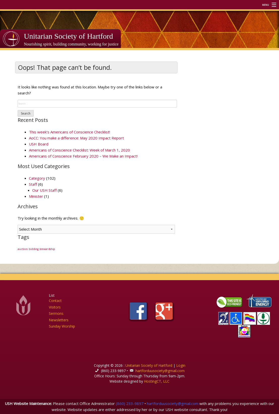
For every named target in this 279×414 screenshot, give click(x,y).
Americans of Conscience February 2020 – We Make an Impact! (83, 156)
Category (37, 178)
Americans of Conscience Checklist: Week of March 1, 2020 (79, 149)
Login (180, 365)
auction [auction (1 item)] (23, 249)
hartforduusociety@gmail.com (160, 370)
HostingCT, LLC (156, 381)
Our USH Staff (44, 190)
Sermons (56, 313)
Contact (55, 300)
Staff (33, 184)
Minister (36, 196)
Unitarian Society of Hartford (68, 36)
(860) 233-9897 (130, 403)
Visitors (55, 307)
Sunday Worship (62, 326)
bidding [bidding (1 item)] (34, 249)
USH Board (38, 143)
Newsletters (58, 320)
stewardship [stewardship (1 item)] (47, 249)
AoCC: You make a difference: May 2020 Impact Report (76, 137)
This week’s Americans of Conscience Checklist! (69, 131)
